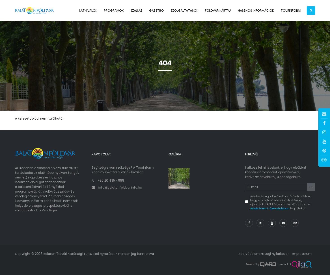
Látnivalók (88, 10)
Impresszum (302, 253)
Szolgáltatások (184, 10)
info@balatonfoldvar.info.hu (120, 187)
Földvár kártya (218, 10)
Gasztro (156, 10)
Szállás (136, 10)
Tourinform (291, 10)
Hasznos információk (256, 10)
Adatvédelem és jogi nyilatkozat (263, 253)
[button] (311, 10)
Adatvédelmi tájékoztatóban (269, 208)
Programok (114, 10)
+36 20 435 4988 (111, 180)
